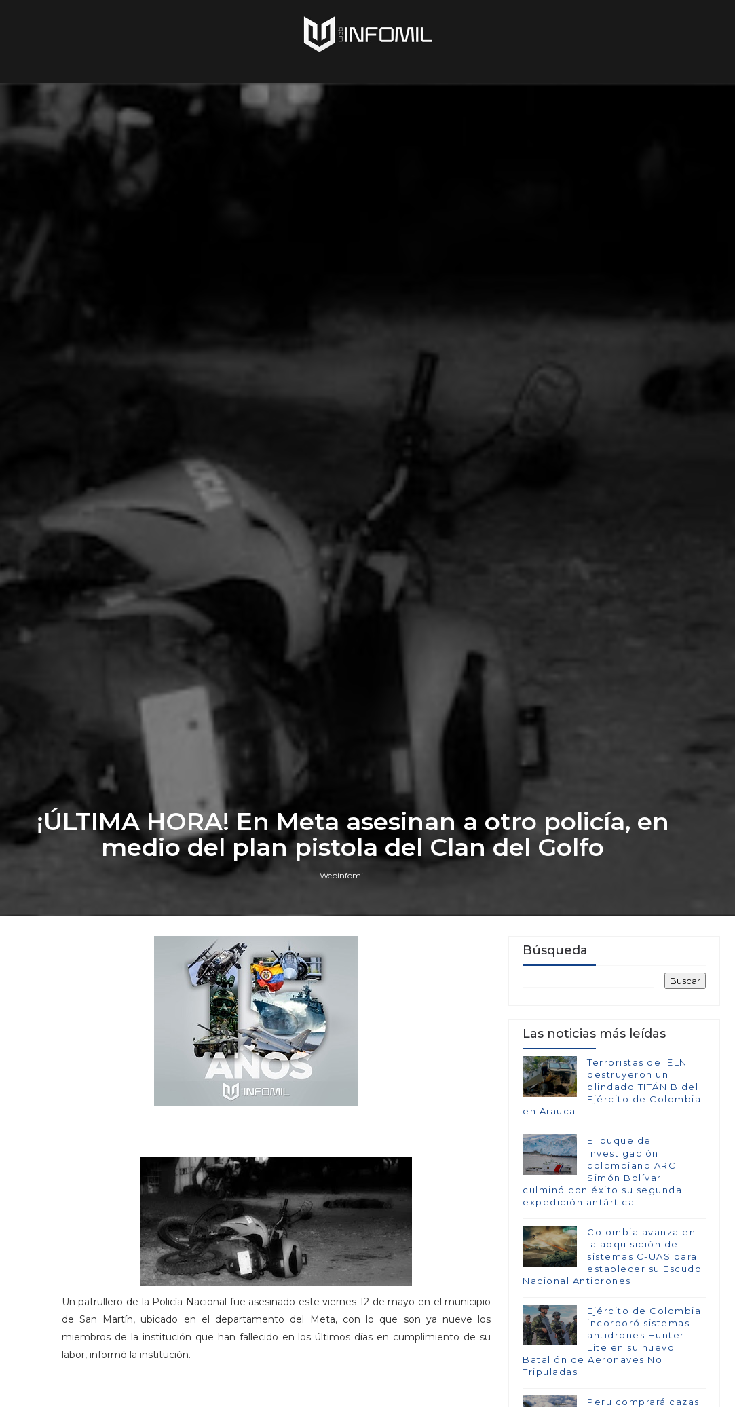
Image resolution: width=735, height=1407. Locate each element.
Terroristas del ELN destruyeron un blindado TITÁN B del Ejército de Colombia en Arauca (612, 1098)
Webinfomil (342, 886)
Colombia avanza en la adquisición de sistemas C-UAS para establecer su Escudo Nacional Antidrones (612, 1268)
